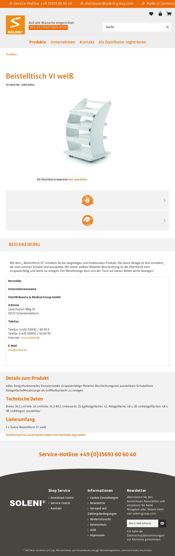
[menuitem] (137, 27)
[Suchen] (167, 26)
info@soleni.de (17, 350)
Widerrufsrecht (100, 519)
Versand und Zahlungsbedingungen (102, 511)
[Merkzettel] (151, 14)
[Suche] (137, 27)
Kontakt (56, 508)
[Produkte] (37, 43)
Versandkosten (83, 550)
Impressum (97, 535)
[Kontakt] (86, 43)
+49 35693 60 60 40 (56, 4)
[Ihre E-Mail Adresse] (142, 523)
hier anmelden (77, 179)
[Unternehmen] (62, 43)
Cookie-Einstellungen (103, 497)
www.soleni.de (30, 337)
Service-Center (60, 503)
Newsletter (97, 503)
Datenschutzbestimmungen (145, 535)
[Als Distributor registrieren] (122, 43)
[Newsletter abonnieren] (162, 523)
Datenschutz (98, 524)
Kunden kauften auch (20, 434)
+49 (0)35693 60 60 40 (107, 454)
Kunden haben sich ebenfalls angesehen (60, 434)
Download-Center (62, 497)
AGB (92, 529)
